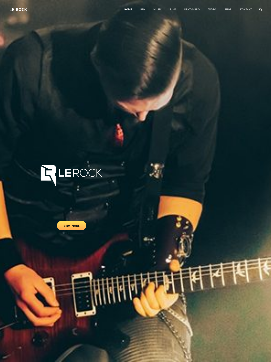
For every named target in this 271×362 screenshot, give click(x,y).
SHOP (228, 9)
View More (75, 226)
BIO (142, 9)
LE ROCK (18, 9)
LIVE (173, 9)
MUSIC (157, 9)
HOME (128, 9)
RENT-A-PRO (192, 9)
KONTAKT (246, 9)
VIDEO (212, 9)
